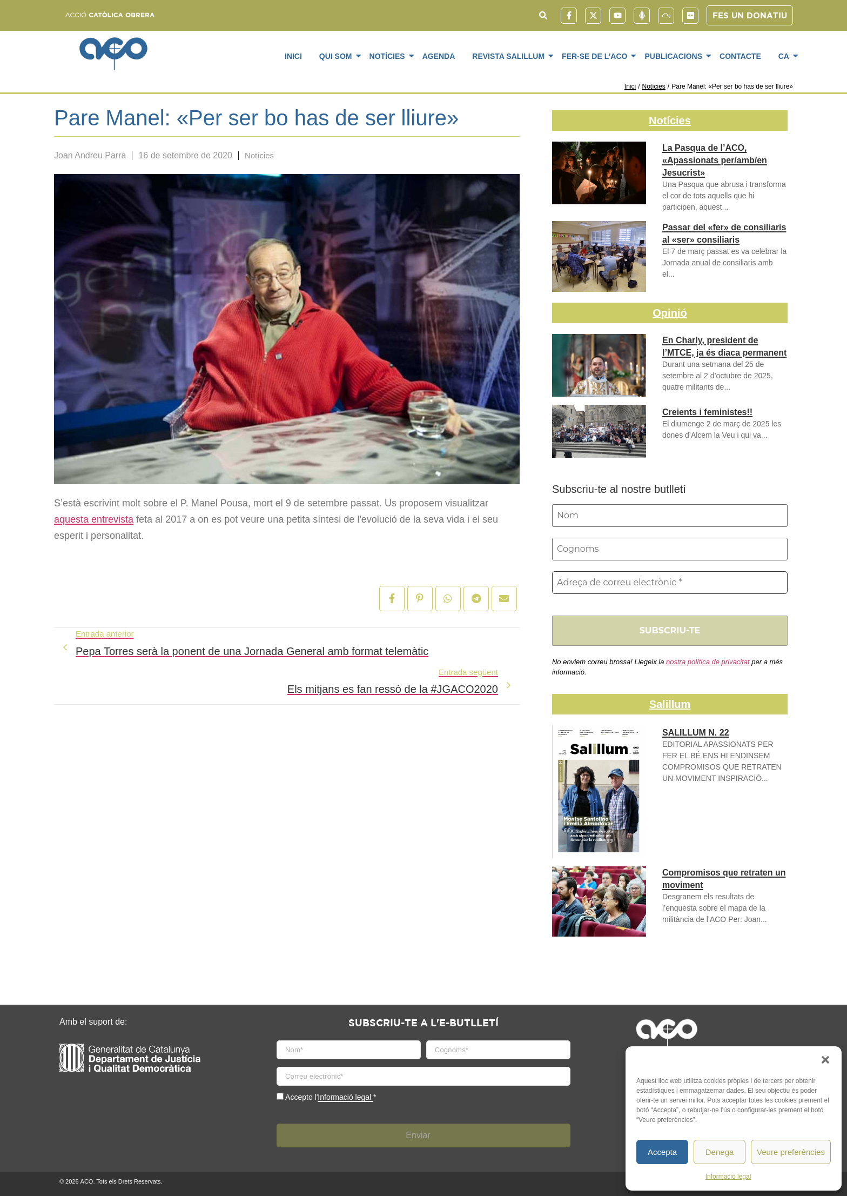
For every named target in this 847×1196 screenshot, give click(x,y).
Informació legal (728, 1176)
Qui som (337, 55)
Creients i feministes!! (707, 412)
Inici (293, 56)
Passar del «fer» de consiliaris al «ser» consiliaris (724, 233)
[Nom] (670, 515)
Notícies (389, 55)
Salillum (670, 704)
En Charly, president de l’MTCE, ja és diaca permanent (724, 346)
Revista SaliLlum (510, 55)
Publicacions (675, 55)
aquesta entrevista (93, 519)
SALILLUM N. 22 (695, 732)
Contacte (740, 56)
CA (785, 55)
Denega (719, 1152)
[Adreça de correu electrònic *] (670, 582)
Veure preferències (791, 1152)
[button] (825, 1059)
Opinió (670, 313)
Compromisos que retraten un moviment (723, 879)
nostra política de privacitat (708, 662)
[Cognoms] (670, 549)
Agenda (438, 56)
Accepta (662, 1152)
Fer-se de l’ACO (596, 55)
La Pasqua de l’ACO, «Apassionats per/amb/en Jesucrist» (714, 160)
